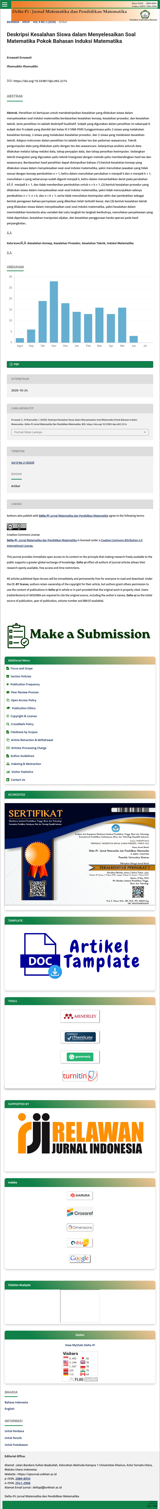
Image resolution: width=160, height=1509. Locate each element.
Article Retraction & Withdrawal (32, 740)
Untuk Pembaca (14, 1431)
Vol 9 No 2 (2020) (44, 22)
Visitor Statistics (22, 772)
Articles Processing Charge (28, 748)
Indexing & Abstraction (26, 764)
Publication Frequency (25, 684)
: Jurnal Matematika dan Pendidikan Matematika (73, 515)
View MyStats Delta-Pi (80, 1345)
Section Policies (21, 676)
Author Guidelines (22, 756)
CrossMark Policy (22, 724)
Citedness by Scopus (24, 732)
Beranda (13, 22)
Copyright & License (24, 716)
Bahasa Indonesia (16, 1402)
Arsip (26, 22)
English (9, 1408)
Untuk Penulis (13, 1438)
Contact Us (18, 779)
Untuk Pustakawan (16, 1445)
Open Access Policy (23, 700)
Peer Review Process (25, 692)
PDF (16, 364)
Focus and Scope (21, 668)
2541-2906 (22, 1483)
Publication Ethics (24, 708)
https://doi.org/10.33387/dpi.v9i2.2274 (40, 81)
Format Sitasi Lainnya (28, 432)
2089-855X (22, 1478)
